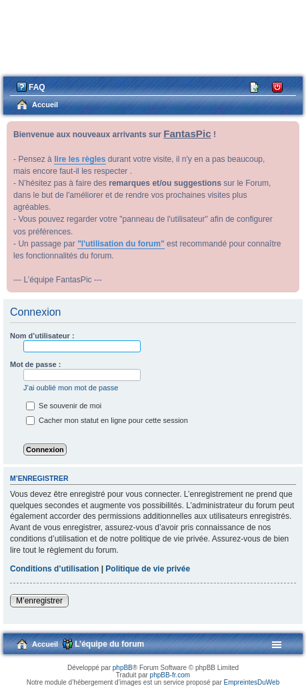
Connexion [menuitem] (278, 86)
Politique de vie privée (147, 568)
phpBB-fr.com (170, 675)
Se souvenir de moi (63, 406)
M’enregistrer (39, 600)
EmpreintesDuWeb (251, 682)
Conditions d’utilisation (54, 568)
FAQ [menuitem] (37, 87)
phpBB (123, 667)
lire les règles (79, 159)
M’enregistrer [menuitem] (255, 86)
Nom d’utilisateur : (42, 336)
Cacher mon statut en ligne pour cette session (107, 420)
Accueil (45, 644)
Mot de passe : (35, 364)
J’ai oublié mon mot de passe (70, 388)
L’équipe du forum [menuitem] (109, 644)
